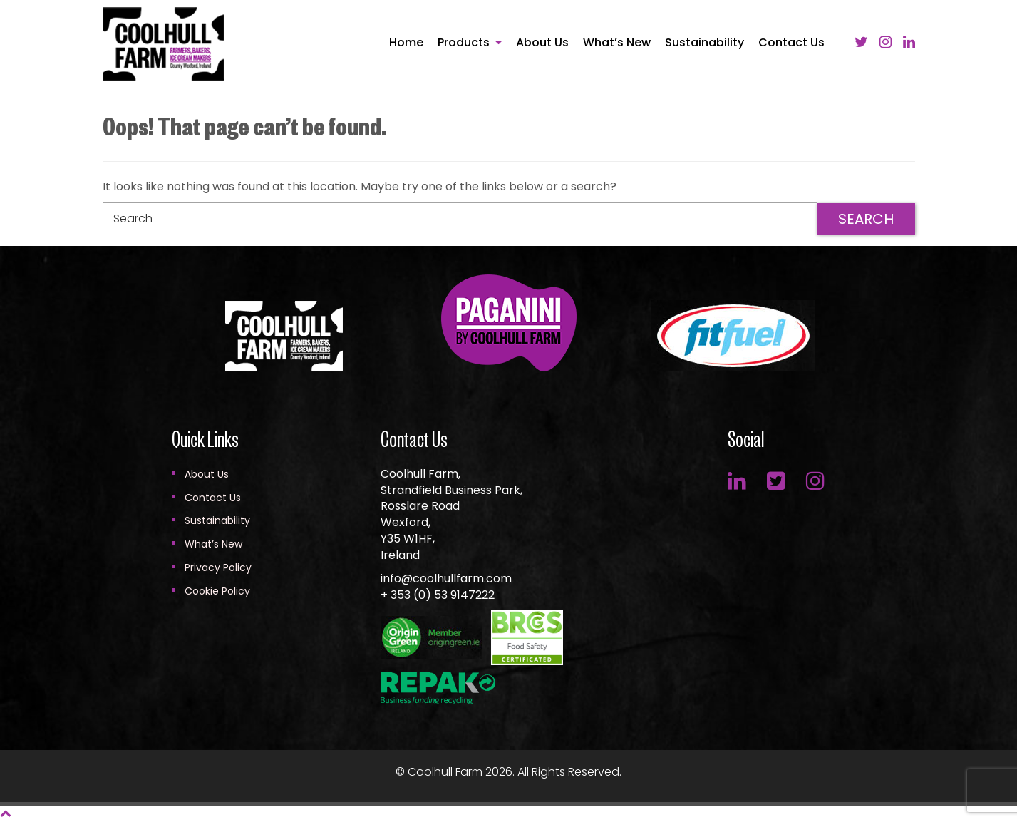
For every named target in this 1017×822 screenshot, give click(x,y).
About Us (542, 42)
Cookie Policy (217, 591)
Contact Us (791, 42)
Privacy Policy (218, 567)
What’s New (617, 42)
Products (464, 42)
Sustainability (704, 42)
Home (406, 42)
